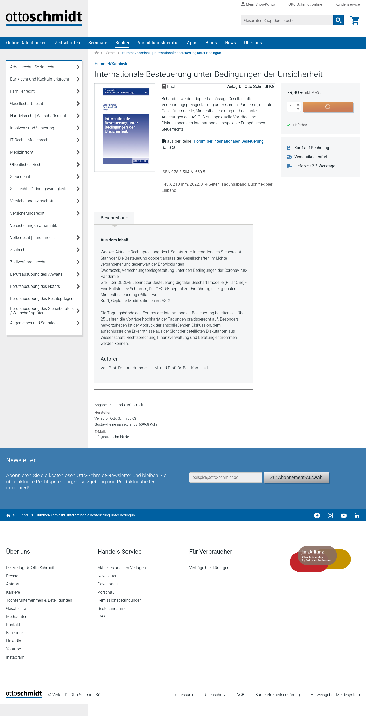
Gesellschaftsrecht (26, 103)
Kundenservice (347, 4)
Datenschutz (214, 707)
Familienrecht (22, 91)
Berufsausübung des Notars (35, 286)
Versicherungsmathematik (33, 225)
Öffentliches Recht (26, 164)
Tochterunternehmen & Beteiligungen (39, 612)
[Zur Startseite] (96, 53)
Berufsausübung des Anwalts (36, 274)
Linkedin (13, 652)
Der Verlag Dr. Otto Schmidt (30, 579)
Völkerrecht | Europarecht (32, 237)
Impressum (183, 707)
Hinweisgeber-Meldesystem (335, 707)
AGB (240, 707)
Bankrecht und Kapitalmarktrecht (39, 79)
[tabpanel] (173, 303)
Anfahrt (12, 596)
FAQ (101, 628)
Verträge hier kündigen (209, 579)
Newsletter (107, 587)
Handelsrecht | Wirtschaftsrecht (38, 115)
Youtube (13, 661)
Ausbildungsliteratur (158, 43)
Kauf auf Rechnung (311, 147)
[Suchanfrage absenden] (338, 20)
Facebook (15, 644)
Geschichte (16, 620)
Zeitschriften (67, 43)
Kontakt (13, 636)
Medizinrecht (21, 152)
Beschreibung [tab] (114, 217)
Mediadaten (16, 628)
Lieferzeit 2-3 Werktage (314, 166)
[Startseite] (24, 708)
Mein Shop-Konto (260, 4)
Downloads (108, 596)
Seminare (97, 43)
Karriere (13, 604)
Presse (12, 587)
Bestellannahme (112, 620)
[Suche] (287, 20)
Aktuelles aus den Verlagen (122, 579)
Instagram (15, 669)
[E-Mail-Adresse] (225, 489)
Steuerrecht (20, 176)
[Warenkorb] (355, 20)
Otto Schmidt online (305, 4)
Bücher (122, 43)
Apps (192, 43)
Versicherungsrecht (27, 213)
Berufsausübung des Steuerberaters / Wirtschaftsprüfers (42, 310)
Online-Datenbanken (26, 43)
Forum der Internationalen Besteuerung (229, 141)
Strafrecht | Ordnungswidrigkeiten (40, 188)
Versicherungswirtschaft (31, 201)
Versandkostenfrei (310, 157)
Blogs (211, 43)
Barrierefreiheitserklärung (277, 707)
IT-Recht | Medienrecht (30, 140)
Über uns (253, 43)
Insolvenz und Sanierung (32, 127)
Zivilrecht (18, 249)
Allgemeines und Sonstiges (34, 323)
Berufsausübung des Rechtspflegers (42, 298)
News (230, 43)
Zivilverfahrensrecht (27, 262)
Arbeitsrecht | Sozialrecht (32, 67)
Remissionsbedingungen (120, 612)
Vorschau (106, 604)
